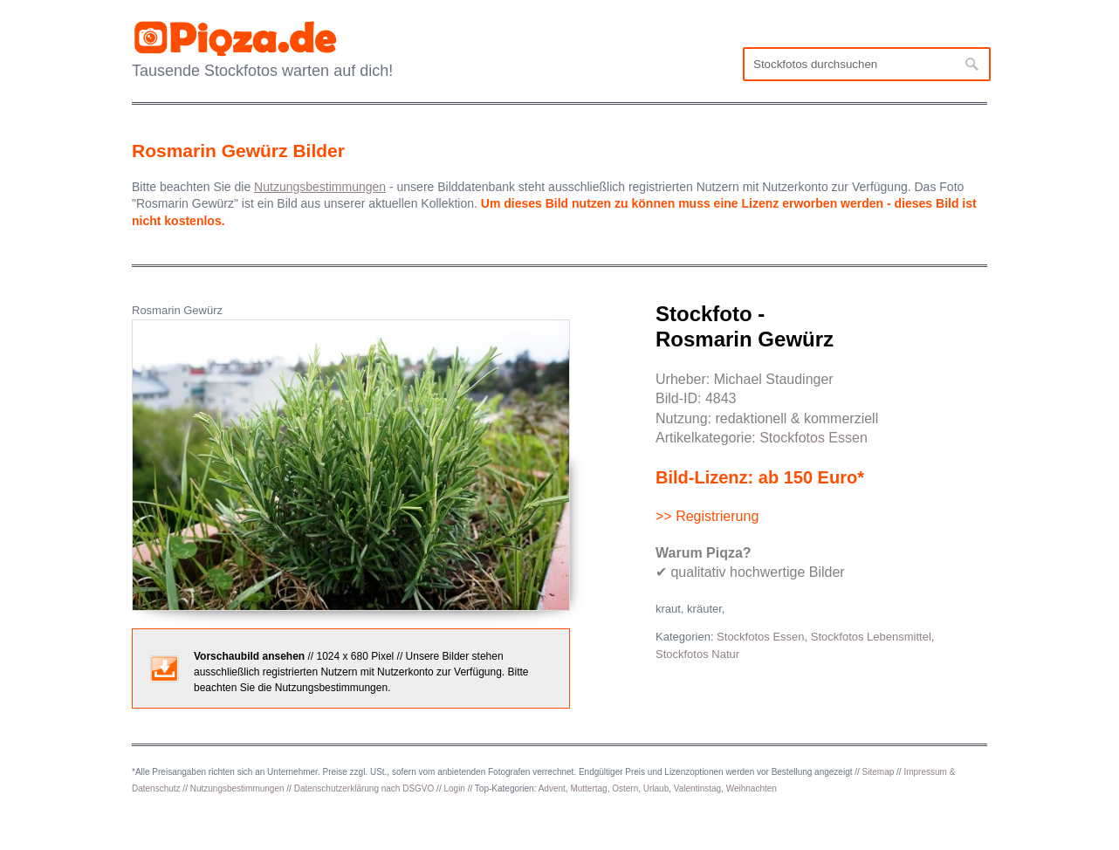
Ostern (625, 788)
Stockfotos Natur (697, 654)
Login (453, 788)
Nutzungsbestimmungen (237, 788)
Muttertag (588, 788)
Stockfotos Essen (813, 437)
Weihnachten (751, 788)
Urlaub (656, 788)
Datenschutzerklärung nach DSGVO (364, 788)
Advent (552, 788)
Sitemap (878, 772)
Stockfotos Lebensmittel (871, 636)
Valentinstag (697, 788)
